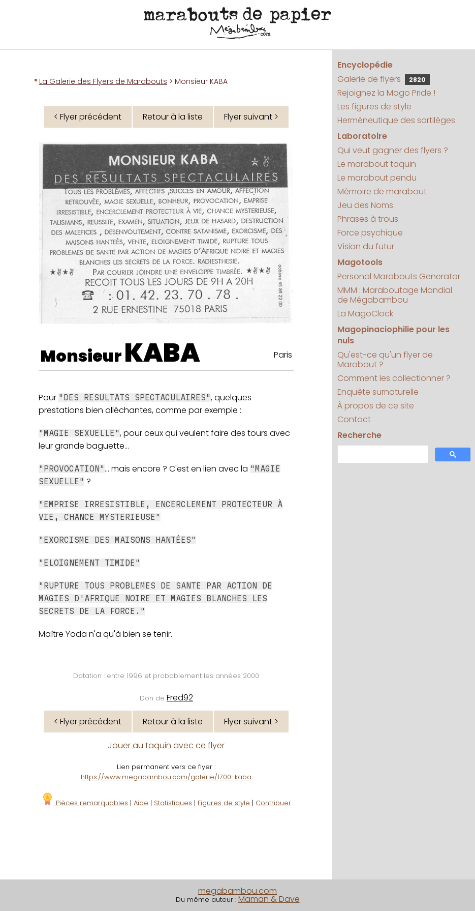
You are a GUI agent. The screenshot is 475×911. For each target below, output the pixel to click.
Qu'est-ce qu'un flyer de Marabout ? (385, 359)
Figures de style (224, 803)
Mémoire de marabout (382, 191)
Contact (354, 419)
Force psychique (370, 233)
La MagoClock (365, 313)
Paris (283, 355)
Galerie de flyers (383, 79)
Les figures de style (374, 106)
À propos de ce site (375, 406)
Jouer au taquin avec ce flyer (166, 745)
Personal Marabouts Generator (398, 276)
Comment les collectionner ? (394, 378)
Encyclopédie (365, 65)
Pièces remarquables (84, 803)
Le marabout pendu (377, 178)
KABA (162, 353)
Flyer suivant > (251, 117)
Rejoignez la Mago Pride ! (386, 93)
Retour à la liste (173, 117)
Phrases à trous (367, 219)
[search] (381, 454)
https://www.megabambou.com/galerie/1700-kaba (166, 777)
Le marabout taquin (376, 164)
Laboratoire (362, 136)
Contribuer (273, 803)
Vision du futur (365, 246)
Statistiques (173, 803)
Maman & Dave (269, 899)
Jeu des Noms (365, 205)
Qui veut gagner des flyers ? (392, 150)
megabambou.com (237, 891)
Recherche (359, 435)
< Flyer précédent (87, 117)
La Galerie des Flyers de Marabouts (103, 81)
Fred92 (180, 697)
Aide (141, 803)
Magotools (360, 262)
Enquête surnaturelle (378, 392)
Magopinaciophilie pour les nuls (393, 335)
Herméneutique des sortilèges (396, 120)
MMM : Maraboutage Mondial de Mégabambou (394, 295)
